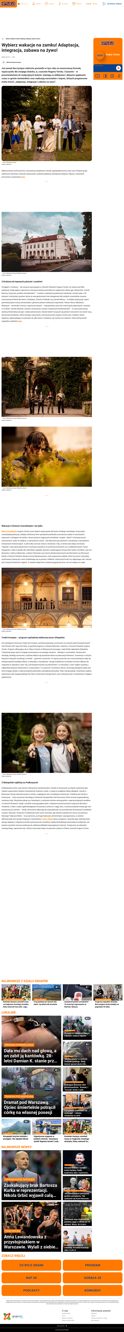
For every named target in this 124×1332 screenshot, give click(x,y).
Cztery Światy (47, 819)
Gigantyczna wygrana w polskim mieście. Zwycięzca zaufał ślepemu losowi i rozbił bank (47, 1139)
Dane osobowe (95, 1320)
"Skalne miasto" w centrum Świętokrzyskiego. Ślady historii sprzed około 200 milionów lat (77, 1061)
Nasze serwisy (62, 1326)
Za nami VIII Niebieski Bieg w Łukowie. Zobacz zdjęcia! (77, 1034)
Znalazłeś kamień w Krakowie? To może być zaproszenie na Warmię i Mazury (76, 1004)
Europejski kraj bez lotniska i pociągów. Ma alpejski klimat (16, 1137)
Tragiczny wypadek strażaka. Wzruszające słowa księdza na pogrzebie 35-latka (108, 1004)
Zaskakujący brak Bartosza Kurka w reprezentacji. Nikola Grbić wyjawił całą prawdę (31, 1188)
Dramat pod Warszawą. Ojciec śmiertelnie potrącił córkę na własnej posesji (31, 1105)
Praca (63, 1315)
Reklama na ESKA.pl (67, 1318)
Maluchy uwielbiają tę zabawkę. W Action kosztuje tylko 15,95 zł (77, 1247)
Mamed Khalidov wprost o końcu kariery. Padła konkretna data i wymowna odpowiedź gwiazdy (77, 1170)
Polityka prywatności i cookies (99, 1318)
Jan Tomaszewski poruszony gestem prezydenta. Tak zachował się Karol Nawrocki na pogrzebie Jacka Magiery (77, 1196)
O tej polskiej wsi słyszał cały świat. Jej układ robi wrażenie (47, 1003)
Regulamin (94, 1313)
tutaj (23, 177)
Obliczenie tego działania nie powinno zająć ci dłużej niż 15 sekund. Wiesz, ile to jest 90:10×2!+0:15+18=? (77, 1222)
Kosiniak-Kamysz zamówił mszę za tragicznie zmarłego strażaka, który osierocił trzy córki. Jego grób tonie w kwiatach (16, 1004)
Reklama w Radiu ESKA (68, 1320)
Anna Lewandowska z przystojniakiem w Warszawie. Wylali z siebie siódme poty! (31, 1239)
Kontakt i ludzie (66, 1313)
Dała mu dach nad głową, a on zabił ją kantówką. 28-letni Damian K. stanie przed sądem (31, 1053)
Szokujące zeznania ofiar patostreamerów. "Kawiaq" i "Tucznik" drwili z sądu (77, 1087)
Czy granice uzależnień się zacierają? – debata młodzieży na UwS (77, 1113)
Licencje (93, 1315)
